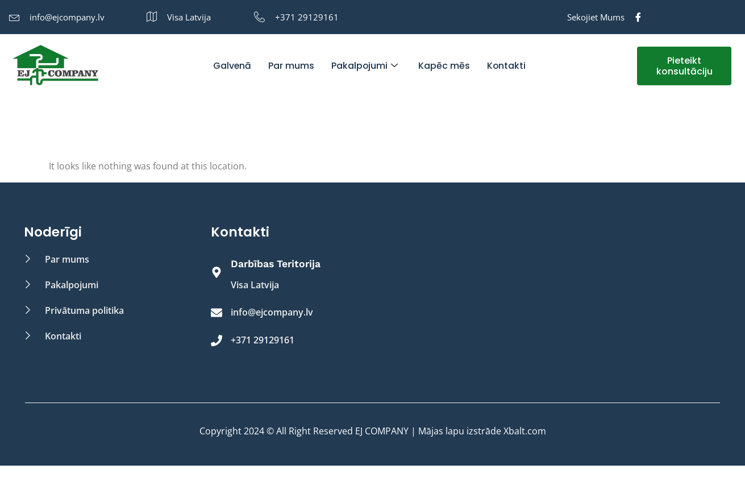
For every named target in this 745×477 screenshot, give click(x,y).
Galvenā (231, 65)
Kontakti (506, 65)
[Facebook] (638, 17)
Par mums (291, 65)
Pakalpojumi (364, 65)
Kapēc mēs (444, 65)
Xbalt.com (524, 431)
